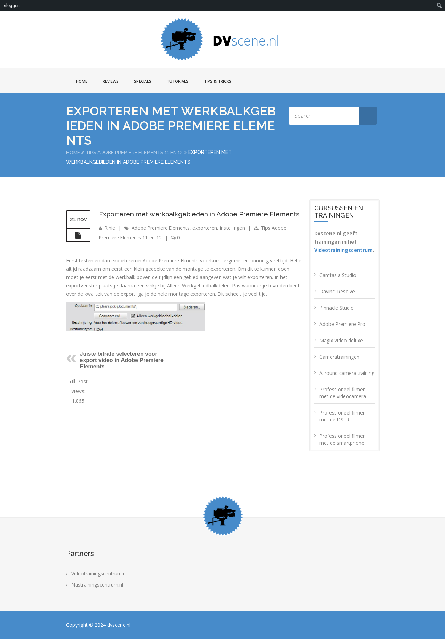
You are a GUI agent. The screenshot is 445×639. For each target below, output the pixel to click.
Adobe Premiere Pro (342, 324)
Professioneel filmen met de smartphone (342, 439)
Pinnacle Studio (336, 307)
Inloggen (11, 5)
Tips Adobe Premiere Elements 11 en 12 (136, 152)
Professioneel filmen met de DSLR (342, 416)
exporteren (205, 239)
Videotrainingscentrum (343, 250)
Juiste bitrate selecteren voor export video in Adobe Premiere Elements (122, 371)
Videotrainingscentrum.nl (99, 573)
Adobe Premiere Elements (161, 239)
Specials (142, 81)
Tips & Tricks (217, 81)
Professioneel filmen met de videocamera (342, 393)
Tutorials (178, 81)
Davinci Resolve (337, 291)
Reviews (111, 81)
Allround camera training (346, 373)
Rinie (110, 239)
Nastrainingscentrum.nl (97, 584)
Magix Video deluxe (341, 340)
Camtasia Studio (337, 275)
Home (81, 81)
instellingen (233, 239)
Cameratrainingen (339, 356)
